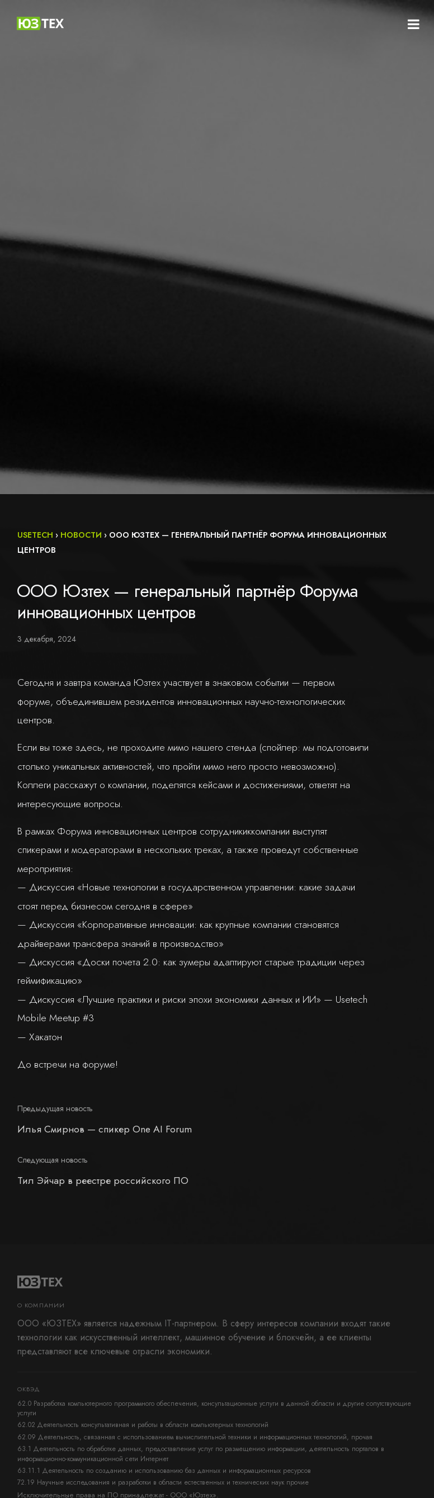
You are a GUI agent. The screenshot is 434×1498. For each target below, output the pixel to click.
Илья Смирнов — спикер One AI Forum (104, 1129)
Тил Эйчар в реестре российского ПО (102, 1180)
